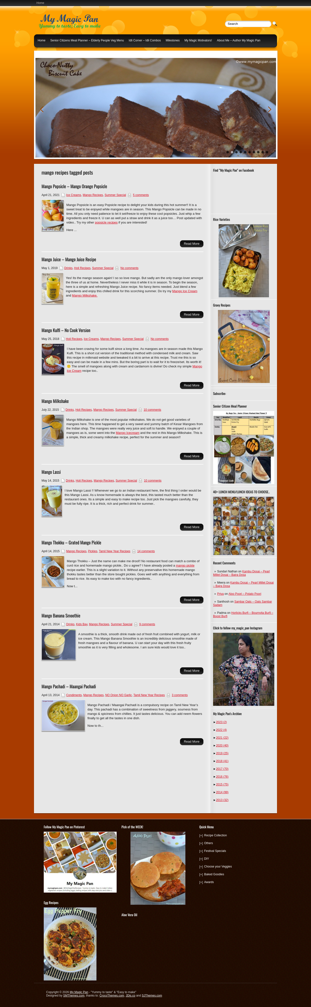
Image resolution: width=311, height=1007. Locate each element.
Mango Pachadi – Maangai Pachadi (69, 686)
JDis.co (130, 995)
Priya (220, 594)
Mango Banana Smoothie (61, 615)
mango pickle (185, 565)
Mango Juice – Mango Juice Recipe (69, 259)
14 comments (146, 551)
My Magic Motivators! (198, 40)
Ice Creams (73, 195)
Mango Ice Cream (184, 291)
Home (40, 3)
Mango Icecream (127, 433)
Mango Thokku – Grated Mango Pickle (71, 542)
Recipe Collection (215, 835)
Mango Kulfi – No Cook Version (66, 330)
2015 (222, 784)
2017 (222, 769)
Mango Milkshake (55, 401)
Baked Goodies (214, 874)
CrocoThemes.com (111, 995)
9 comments (147, 624)
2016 (222, 776)
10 (267, 152)
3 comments (180, 695)
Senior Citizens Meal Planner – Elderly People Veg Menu (87, 40)
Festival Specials (215, 851)
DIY (206, 858)
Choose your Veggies (218, 866)
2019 (222, 753)
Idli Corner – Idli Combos (145, 40)
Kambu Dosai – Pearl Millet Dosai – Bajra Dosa (241, 573)
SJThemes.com (152, 995)
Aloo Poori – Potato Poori (244, 594)
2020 (222, 745)
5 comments (141, 195)
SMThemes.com (73, 995)
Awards (209, 882)
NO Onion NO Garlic (118, 695)
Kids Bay (81, 624)
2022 (221, 730)
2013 (222, 800)
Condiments (74, 695)
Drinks (68, 268)
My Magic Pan (79, 992)
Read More (191, 243)
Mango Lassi (51, 472)
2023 (221, 722)
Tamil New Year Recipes (114, 551)
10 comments (152, 409)
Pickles (92, 551)
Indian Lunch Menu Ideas (54, 52)
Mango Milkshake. (84, 295)
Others (208, 843)
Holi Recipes (82, 268)
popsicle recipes (106, 222)
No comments (129, 268)
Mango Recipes (93, 195)
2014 (222, 792)
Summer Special (115, 195)
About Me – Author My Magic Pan (238, 40)
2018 (222, 761)
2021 (222, 737)
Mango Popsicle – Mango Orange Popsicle (74, 186)
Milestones (173, 40)
